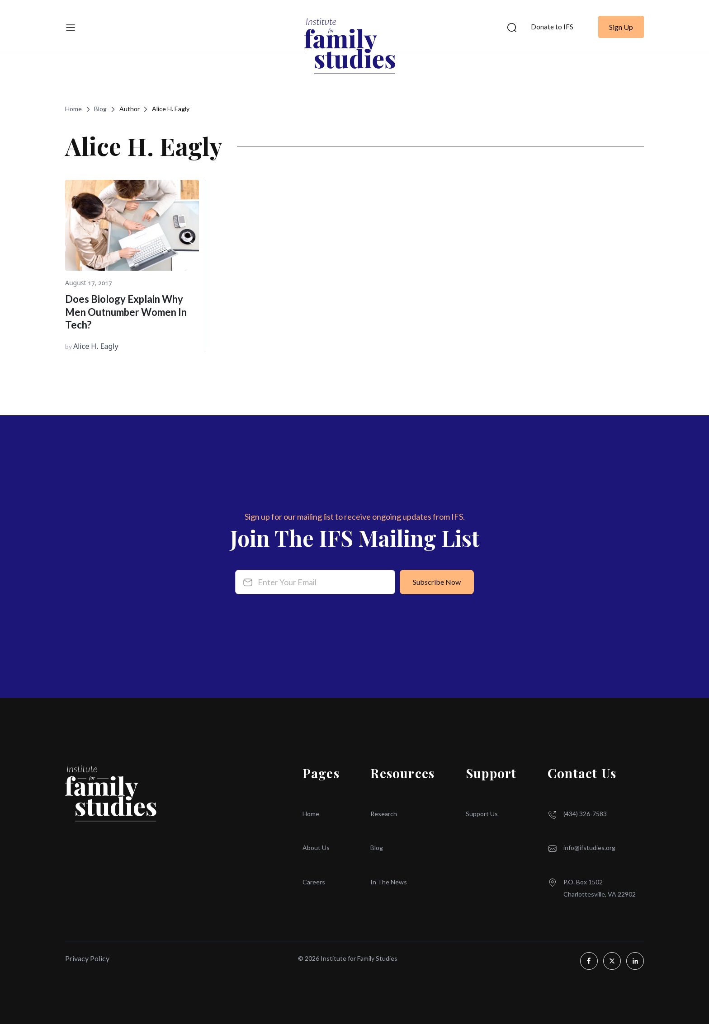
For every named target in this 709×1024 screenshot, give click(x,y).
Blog (100, 109)
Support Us (482, 813)
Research (383, 813)
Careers (314, 882)
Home (73, 109)
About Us (316, 847)
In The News (388, 882)
